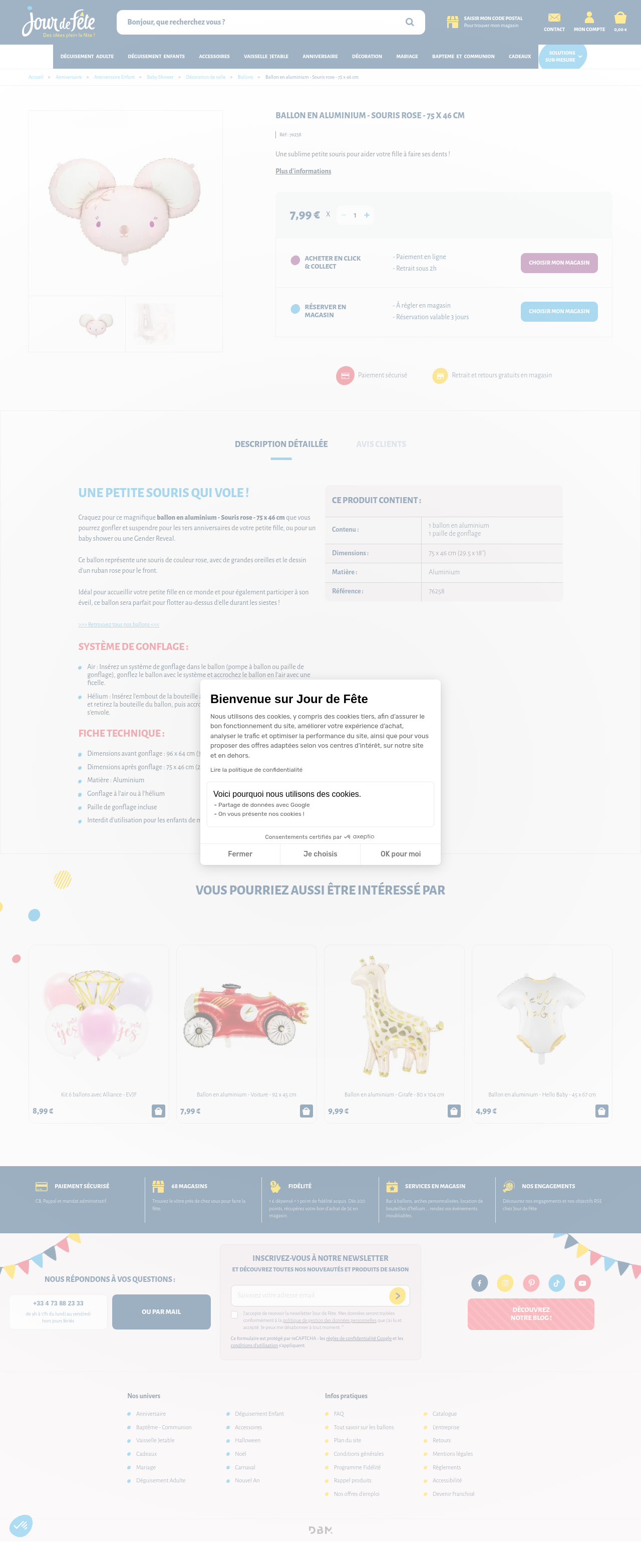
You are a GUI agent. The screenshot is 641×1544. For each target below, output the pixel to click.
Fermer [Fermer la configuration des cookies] (240, 854)
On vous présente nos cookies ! (261, 813)
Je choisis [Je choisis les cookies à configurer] (320, 854)
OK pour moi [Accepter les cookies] (401, 854)
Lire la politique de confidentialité (256, 769)
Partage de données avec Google (264, 804)
